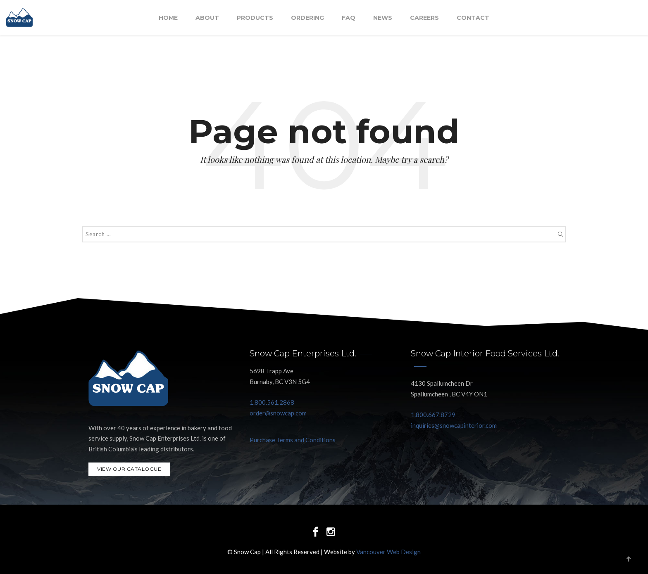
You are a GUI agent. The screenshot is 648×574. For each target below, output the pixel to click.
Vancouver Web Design (388, 551)
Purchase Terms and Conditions (293, 440)
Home (168, 17)
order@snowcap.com (278, 413)
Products (255, 17)
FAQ (348, 17)
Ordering (307, 17)
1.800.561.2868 (272, 402)
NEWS (382, 17)
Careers (424, 17)
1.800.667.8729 (433, 414)
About (207, 17)
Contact (473, 17)
